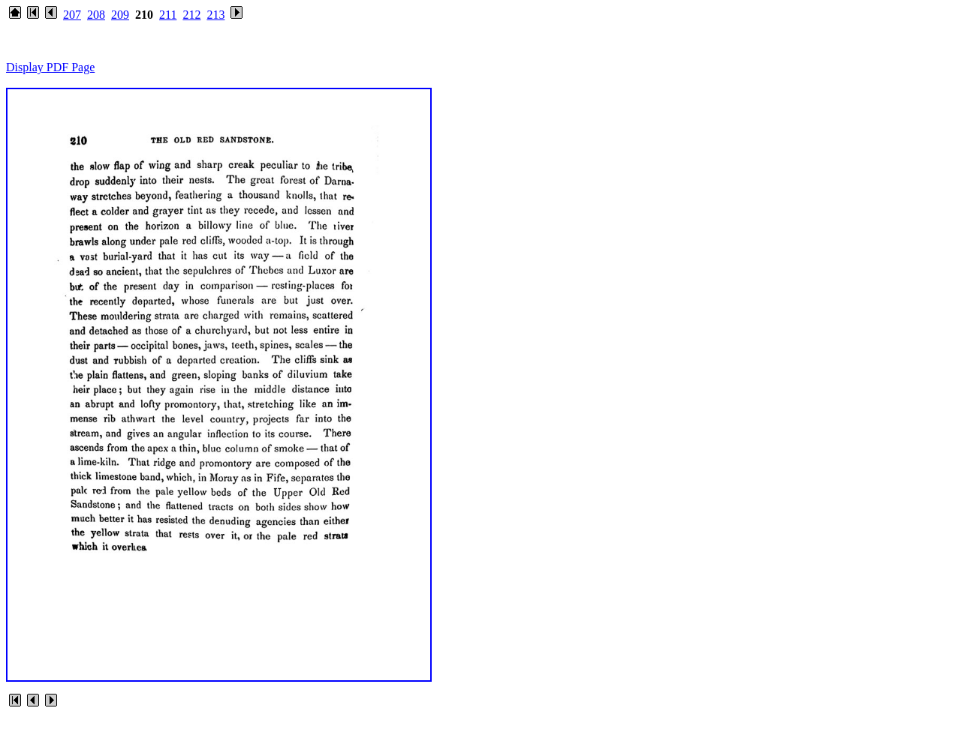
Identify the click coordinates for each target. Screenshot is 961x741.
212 (191, 14)
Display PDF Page (50, 67)
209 (120, 14)
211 (167, 14)
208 (96, 14)
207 (72, 14)
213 (215, 14)
